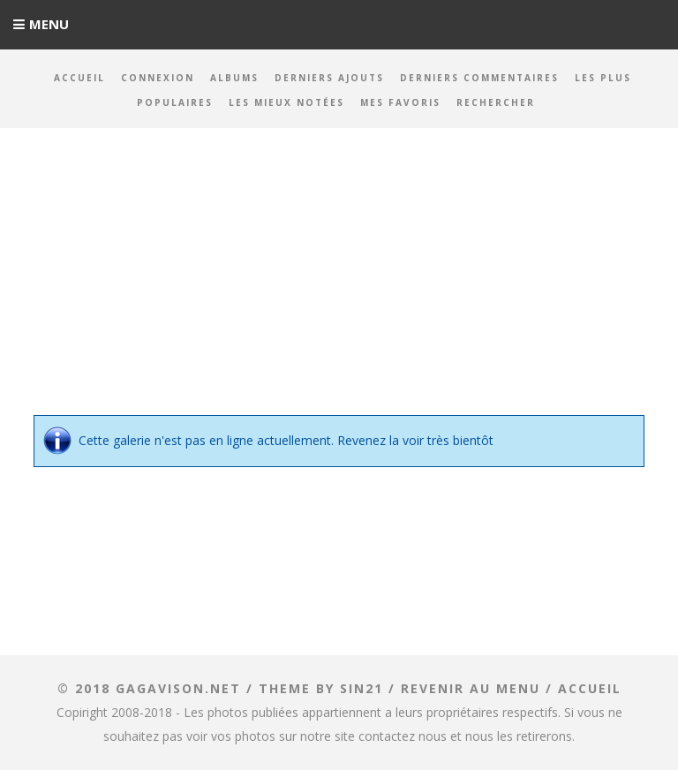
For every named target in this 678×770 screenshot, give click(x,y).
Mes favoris (400, 102)
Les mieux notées (286, 102)
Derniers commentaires (479, 78)
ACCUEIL (590, 688)
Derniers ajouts (329, 78)
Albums (234, 78)
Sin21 (361, 688)
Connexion (157, 78)
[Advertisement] (339, 282)
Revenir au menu (470, 688)
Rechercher (495, 102)
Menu (49, 24)
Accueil (79, 78)
